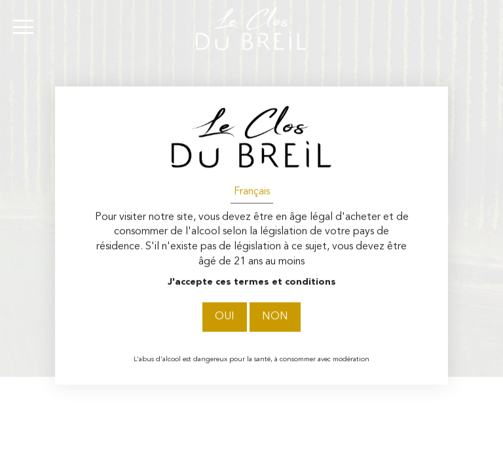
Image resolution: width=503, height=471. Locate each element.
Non (275, 317)
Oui (224, 317)
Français (252, 191)
